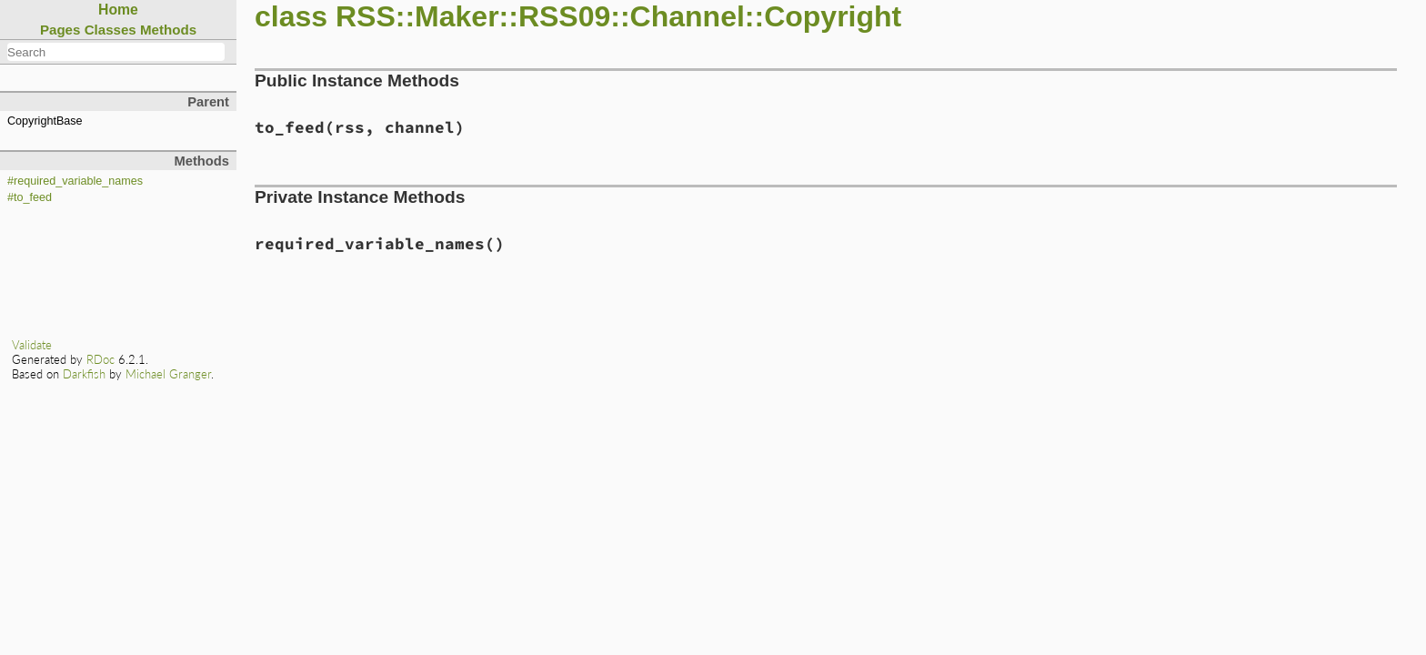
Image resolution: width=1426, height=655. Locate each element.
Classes (110, 29)
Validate (32, 345)
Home (118, 9)
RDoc (100, 359)
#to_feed (29, 197)
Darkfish (84, 374)
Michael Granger (168, 374)
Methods (168, 29)
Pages (60, 29)
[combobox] (116, 52)
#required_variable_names (75, 181)
